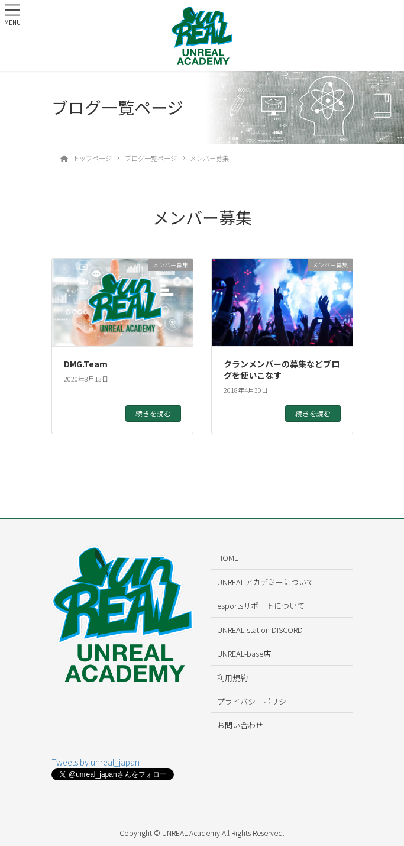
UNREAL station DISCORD (260, 629)
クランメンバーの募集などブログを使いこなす (282, 370)
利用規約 (232, 677)
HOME (227, 557)
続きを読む (153, 413)
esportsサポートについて (261, 605)
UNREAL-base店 (244, 653)
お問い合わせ (240, 725)
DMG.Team (86, 364)
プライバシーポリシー (255, 701)
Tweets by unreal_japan (95, 762)
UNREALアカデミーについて (265, 581)
